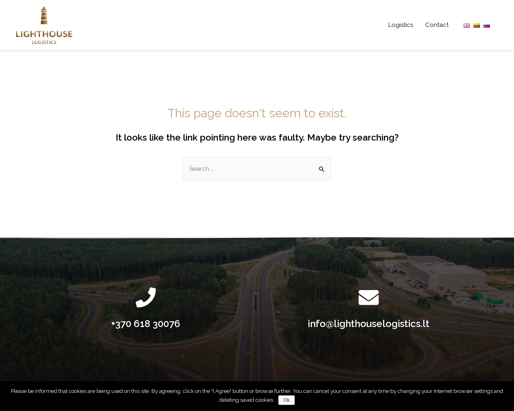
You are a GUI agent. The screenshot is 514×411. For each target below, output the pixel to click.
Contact (437, 25)
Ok (287, 400)
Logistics (400, 25)
